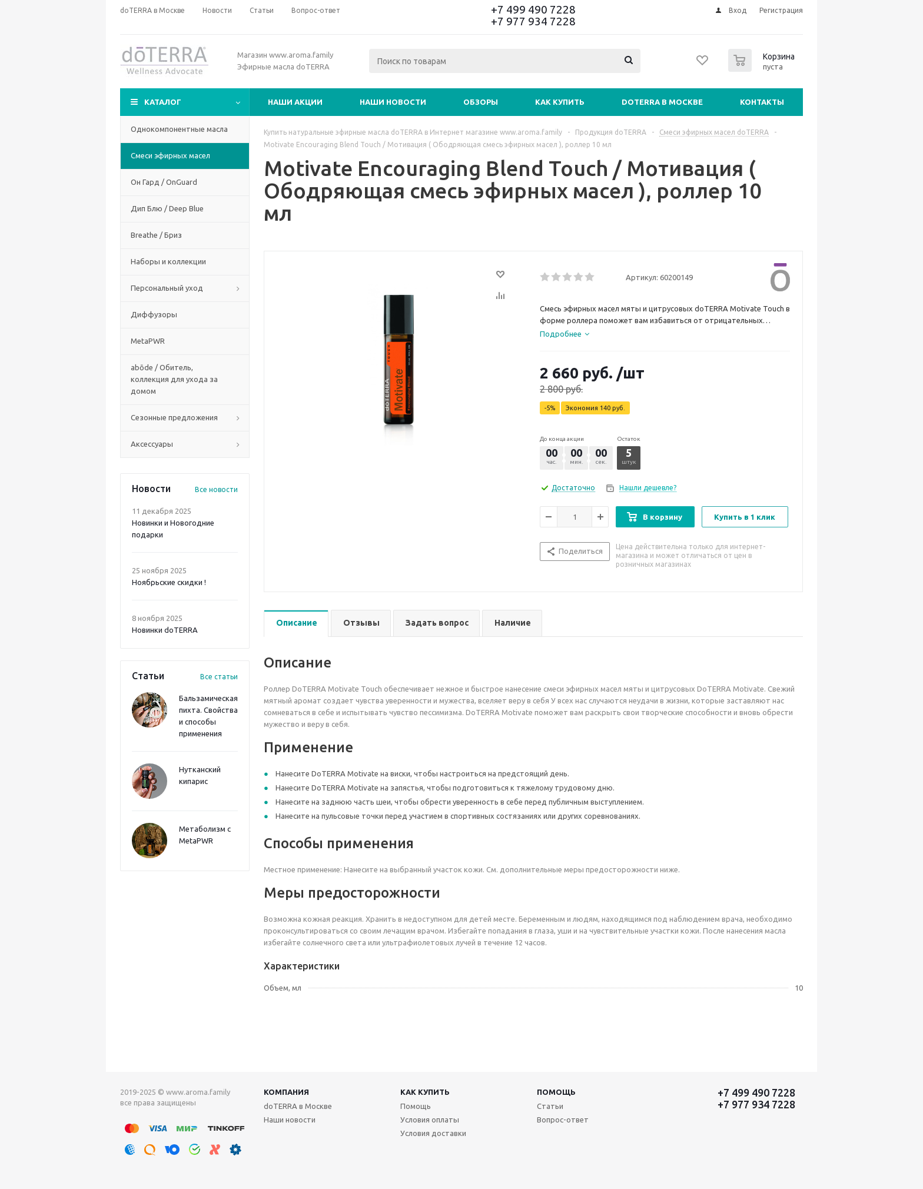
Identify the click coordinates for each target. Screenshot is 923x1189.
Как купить (560, 102)
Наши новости (393, 102)
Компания (286, 1092)
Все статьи (219, 676)
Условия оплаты (429, 1119)
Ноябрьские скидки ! (169, 582)
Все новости (216, 489)
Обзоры (480, 102)
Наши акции (295, 102)
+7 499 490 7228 (533, 9)
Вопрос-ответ (563, 1119)
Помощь (556, 1092)
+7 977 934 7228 (533, 21)
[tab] (564, 334)
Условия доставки (433, 1133)
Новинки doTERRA (165, 630)
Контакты (762, 102)
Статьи (550, 1106)
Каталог (162, 102)
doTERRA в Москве (662, 102)
